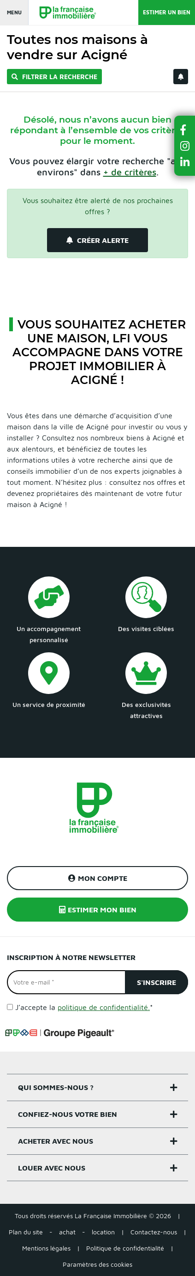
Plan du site (26, 1232)
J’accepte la (84, 1007)
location (103, 1232)
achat (67, 1232)
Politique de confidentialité (125, 1248)
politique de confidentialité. (104, 1007)
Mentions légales (46, 1248)
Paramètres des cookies (97, 1264)
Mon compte (97, 878)
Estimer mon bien (97, 909)
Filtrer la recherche (54, 77)
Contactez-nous (153, 1232)
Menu (14, 12)
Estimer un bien (166, 12)
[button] (184, 130)
